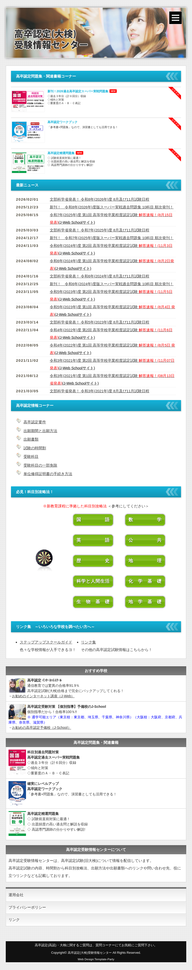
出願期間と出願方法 (40, 430)
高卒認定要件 (35, 422)
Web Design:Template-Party (95, 959)
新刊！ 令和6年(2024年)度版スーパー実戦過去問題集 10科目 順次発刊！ (112, 284)
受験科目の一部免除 (40, 464)
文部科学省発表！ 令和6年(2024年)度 (100, 276)
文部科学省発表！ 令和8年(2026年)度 (100, 199)
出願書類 (31, 439)
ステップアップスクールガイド (46, 641)
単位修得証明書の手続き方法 (48, 473)
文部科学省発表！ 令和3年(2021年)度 (100, 391)
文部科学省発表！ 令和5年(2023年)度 (100, 322)
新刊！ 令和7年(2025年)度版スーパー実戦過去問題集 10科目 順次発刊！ (112, 238)
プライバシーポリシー (27, 907)
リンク (14, 920)
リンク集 (88, 641)
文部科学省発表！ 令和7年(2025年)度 (100, 230)
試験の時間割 (35, 447)
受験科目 (31, 456)
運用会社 (16, 894)
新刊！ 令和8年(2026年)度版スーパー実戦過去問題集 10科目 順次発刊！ (112, 207)
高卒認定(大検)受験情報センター (90, 953)
